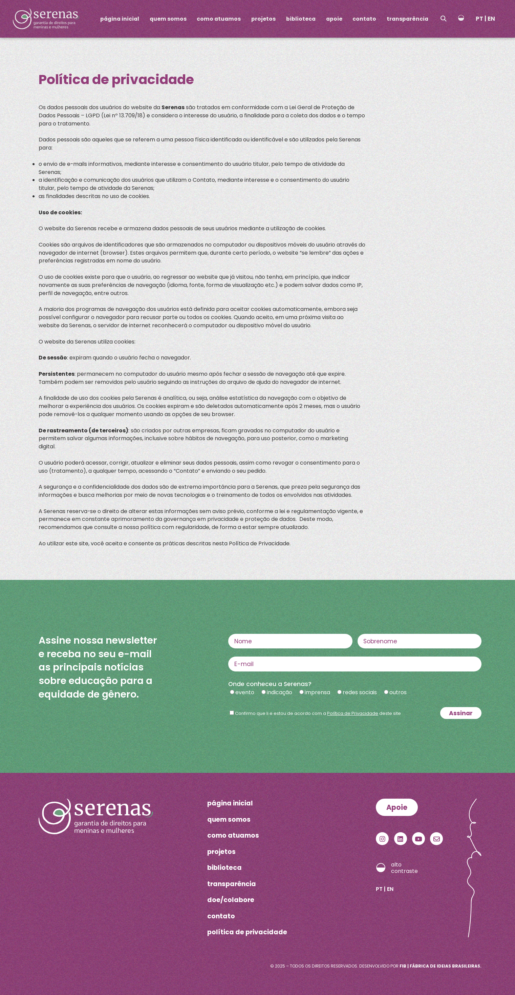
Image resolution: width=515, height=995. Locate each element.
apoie (334, 19)
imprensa (317, 692)
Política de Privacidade (352, 713)
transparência (407, 19)
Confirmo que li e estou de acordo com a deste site (318, 713)
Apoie (396, 807)
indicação (279, 692)
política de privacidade (247, 932)
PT (479, 19)
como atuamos (219, 19)
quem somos (168, 19)
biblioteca (301, 19)
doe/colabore (230, 899)
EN (491, 19)
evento (244, 692)
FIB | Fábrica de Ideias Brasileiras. (440, 966)
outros (398, 692)
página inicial (119, 19)
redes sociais (360, 692)
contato (364, 19)
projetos (263, 19)
